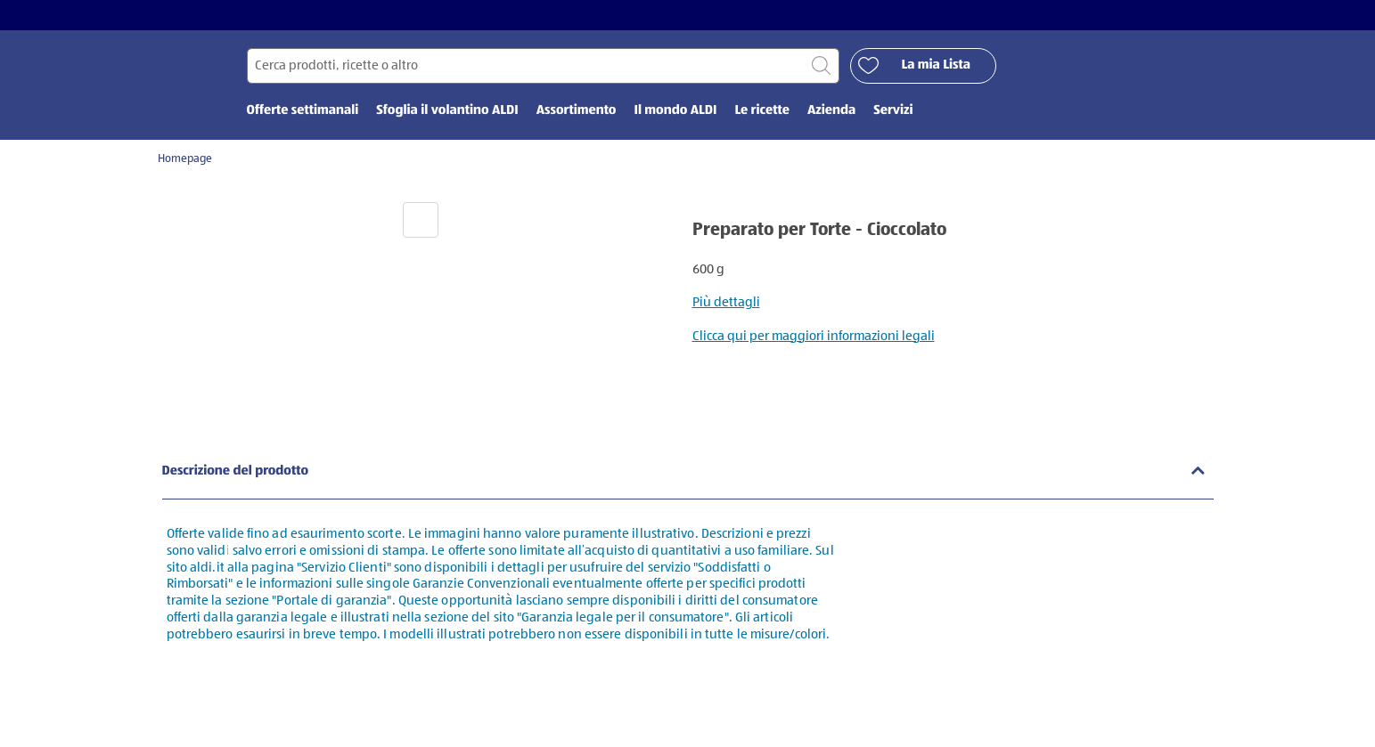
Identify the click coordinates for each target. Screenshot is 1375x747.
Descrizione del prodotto (235, 473)
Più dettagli (726, 305)
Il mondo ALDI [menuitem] (675, 113)
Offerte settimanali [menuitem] (303, 113)
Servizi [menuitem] (893, 113)
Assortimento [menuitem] (576, 113)
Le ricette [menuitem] (762, 113)
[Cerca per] (543, 68)
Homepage (185, 161)
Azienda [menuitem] (831, 113)
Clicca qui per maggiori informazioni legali (813, 338)
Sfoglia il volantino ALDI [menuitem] (447, 113)
